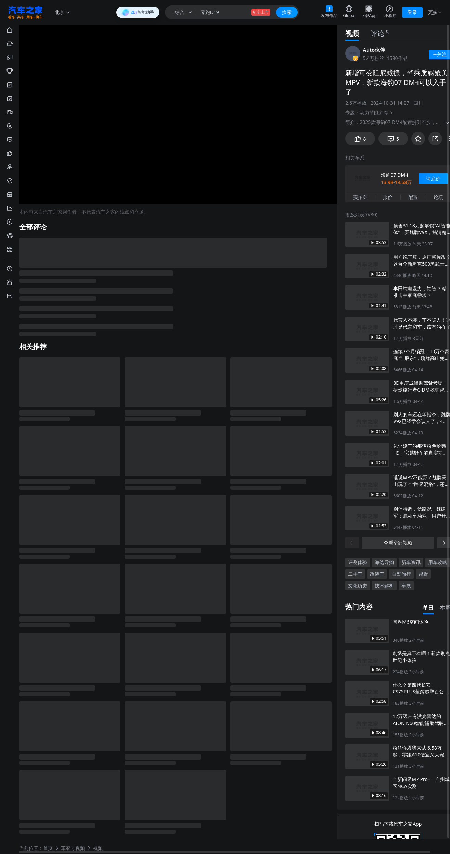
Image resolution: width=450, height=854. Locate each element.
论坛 (438, 196)
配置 (413, 196)
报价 (388, 196)
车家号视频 (73, 847)
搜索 (287, 12)
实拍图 (360, 196)
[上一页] (352, 542)
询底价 (433, 178)
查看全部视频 (398, 542)
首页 (48, 847)
